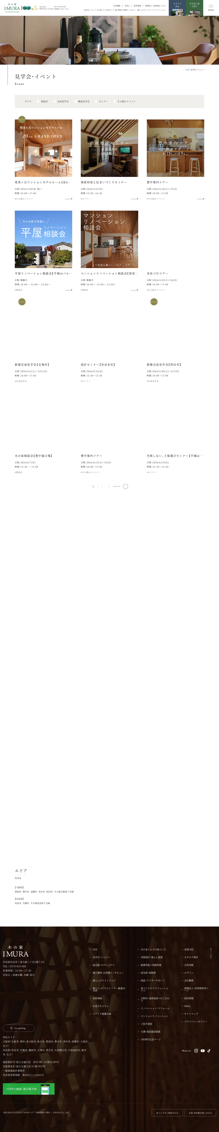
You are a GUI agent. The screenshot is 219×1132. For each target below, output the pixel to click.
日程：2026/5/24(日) (92, 377)
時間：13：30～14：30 (158, 472)
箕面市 (18, 897)
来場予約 (188, 949)
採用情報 (137, 6)
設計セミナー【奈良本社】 (98, 370)
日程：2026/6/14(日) (158, 468)
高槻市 (34, 897)
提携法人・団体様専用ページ (196, 989)
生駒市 (26, 909)
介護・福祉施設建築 (150, 1031)
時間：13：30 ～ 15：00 (26, 472)
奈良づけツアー (157, 279)
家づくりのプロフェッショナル (154, 989)
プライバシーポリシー (195, 1021)
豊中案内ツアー (157, 188)
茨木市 (41, 897)
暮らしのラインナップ (145, 10)
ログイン (188, 973)
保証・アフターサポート (153, 980)
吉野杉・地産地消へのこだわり (155, 999)
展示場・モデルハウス (104, 965)
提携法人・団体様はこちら (155, 6)
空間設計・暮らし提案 (152, 957)
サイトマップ (191, 1014)
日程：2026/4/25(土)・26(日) (162, 286)
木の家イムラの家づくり (105, 10)
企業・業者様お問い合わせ (200, 1112)
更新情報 (97, 998)
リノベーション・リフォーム (155, 1008)
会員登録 (188, 965)
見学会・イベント (90, 10)
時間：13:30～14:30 (91, 199)
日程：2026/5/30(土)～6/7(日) (163, 377)
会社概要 (116, 6)
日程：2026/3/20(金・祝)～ (29, 195)
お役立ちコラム (101, 1006)
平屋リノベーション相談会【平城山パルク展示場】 (49, 279)
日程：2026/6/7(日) (25, 468)
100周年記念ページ (151, 1039)
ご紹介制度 (146, 1024)
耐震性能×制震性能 (151, 965)
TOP (187, 69)
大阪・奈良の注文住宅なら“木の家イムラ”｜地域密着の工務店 (26, 1112)
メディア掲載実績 (102, 1014)
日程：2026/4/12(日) (92, 195)
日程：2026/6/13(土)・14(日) (96, 468)
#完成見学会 (21, 387)
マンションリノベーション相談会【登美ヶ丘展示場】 (117, 279)
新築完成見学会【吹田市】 (164, 370)
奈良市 (18, 909)
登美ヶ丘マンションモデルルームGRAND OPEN (49, 188)
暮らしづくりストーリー (109, 989)
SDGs (127, 6)
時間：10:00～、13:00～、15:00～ (32, 290)
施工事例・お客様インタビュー (125, 10)
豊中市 (26, 897)
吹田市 (49, 897)
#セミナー (86, 204)
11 (109, 492)
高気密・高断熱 (148, 973)
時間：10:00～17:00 (25, 199)
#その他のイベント (24, 204)
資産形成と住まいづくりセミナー (104, 188)
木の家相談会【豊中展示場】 (34, 462)
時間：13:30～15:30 (91, 381)
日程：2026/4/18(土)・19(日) (162, 195)
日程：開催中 (21, 286)
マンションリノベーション (154, 1016)
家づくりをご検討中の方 (167, 1112)
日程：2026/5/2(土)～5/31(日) (31, 377)
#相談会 (19, 295)
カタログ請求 (191, 957)
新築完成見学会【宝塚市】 (32, 370)
